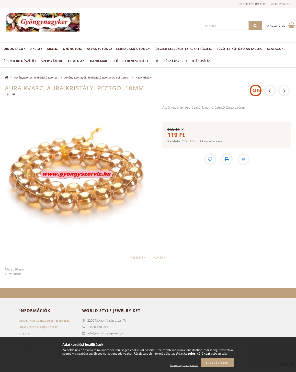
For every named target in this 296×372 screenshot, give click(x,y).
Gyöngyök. (72, 49)
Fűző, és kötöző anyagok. (239, 49)
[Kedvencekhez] (210, 159)
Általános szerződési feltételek (44, 320)
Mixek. (52, 49)
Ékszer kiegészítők (20, 61)
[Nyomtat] (227, 159)
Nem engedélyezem (184, 365)
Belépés (234, 4)
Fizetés (24, 334)
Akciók (36, 49)
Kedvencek (280, 4)
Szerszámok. (52, 61)
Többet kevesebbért (131, 61)
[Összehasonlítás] (243, 159)
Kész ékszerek (176, 61)
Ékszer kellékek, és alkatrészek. (184, 49)
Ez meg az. (76, 61)
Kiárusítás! (202, 61)
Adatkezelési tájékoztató (39, 327)
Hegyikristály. (144, 77)
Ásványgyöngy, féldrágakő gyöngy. (119, 49)
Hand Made (99, 61)
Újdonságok (14, 49)
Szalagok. (276, 49)
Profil (256, 4)
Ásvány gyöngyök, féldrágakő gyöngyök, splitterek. (96, 77)
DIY (156, 61)
